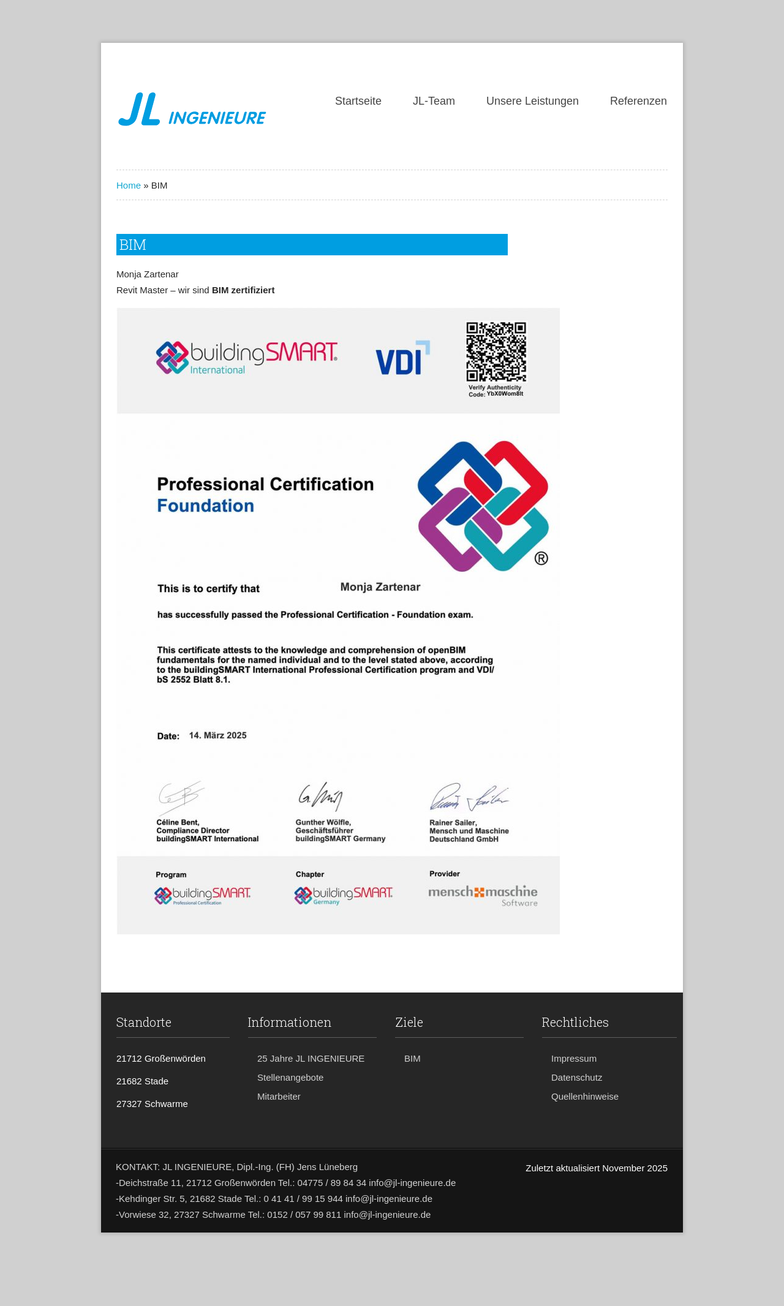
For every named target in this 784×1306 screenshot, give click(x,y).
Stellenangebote (290, 1077)
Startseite (358, 101)
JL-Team (434, 101)
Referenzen (638, 101)
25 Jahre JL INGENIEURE (310, 1058)
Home (128, 185)
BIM (412, 1058)
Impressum (574, 1058)
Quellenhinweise (585, 1096)
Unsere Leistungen (532, 101)
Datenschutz (576, 1077)
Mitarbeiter (279, 1096)
